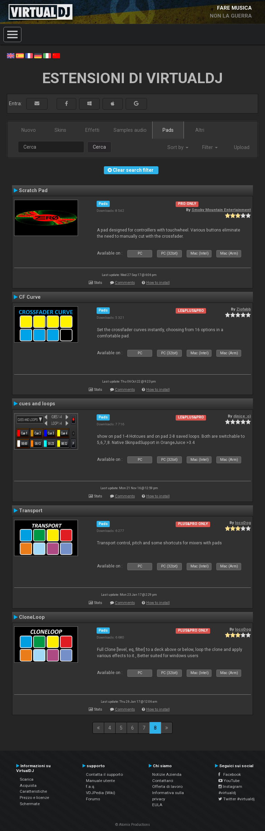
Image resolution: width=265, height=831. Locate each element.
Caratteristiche (33, 791)
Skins (60, 130)
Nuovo (28, 130)
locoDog (243, 522)
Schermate (30, 803)
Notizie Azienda (166, 774)
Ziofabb (243, 309)
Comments (125, 282)
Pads (168, 130)
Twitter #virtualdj (236, 799)
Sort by (177, 147)
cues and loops (37, 403)
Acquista (28, 785)
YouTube (228, 780)
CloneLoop (32, 617)
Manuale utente (100, 780)
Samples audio (130, 130)
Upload (241, 147)
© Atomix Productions (132, 824)
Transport (30, 510)
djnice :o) (242, 416)
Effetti (92, 130)
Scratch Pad (33, 190)
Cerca (99, 147)
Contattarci (162, 780)
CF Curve (30, 297)
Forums (93, 799)
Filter (210, 147)
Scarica (26, 779)
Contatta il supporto (104, 774)
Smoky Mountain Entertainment (221, 209)
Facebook (229, 774)
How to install (158, 282)
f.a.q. (90, 786)
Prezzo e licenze (34, 797)
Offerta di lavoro (167, 786)
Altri (199, 130)
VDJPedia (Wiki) (100, 792)
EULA (157, 804)
